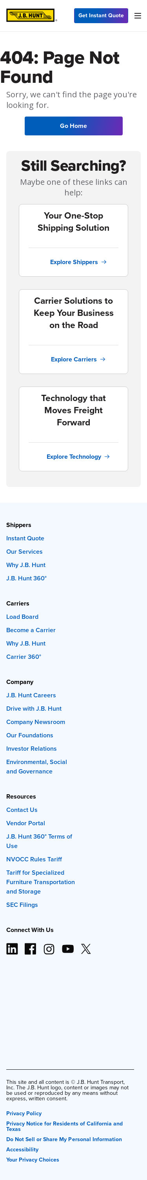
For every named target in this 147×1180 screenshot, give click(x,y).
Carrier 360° (23, 656)
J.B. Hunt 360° (26, 578)
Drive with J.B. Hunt (34, 708)
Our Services (24, 551)
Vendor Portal (25, 823)
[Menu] (137, 16)
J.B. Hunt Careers (31, 695)
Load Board (22, 616)
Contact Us (22, 809)
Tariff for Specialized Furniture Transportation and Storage (40, 882)
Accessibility (22, 1148)
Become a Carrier (31, 630)
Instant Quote (25, 538)
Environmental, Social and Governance (36, 766)
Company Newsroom (35, 721)
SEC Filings (22, 904)
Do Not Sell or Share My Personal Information (64, 1138)
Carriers (17, 603)
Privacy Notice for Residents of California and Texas (64, 1126)
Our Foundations (29, 735)
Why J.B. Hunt (25, 564)
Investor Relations (31, 748)
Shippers (18, 524)
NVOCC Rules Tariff (34, 859)
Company (19, 681)
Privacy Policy (24, 1112)
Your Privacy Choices (32, 1159)
